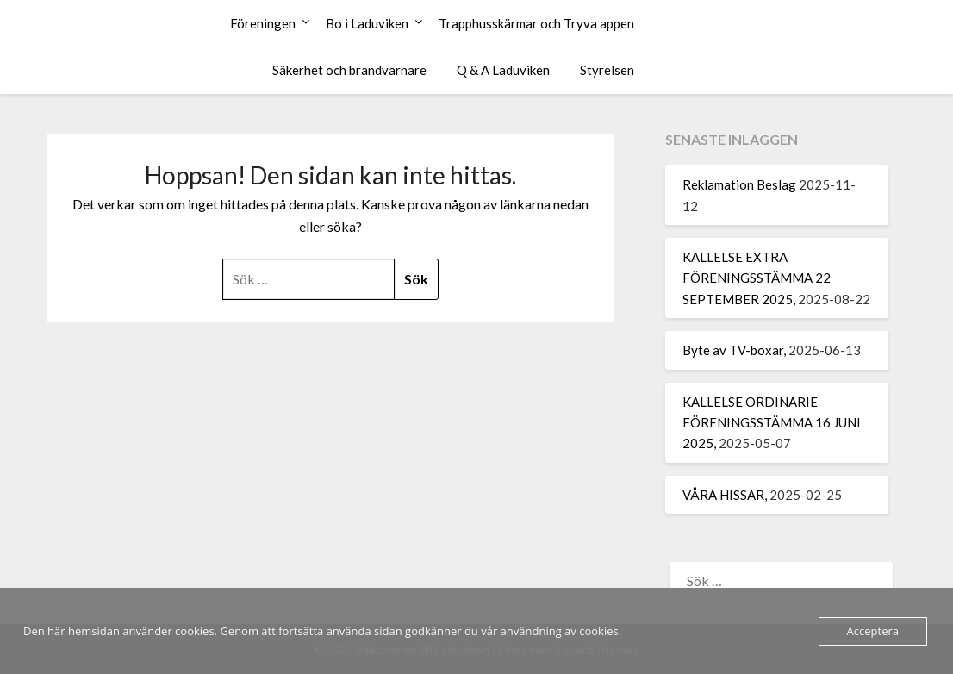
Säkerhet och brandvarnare (349, 70)
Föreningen (263, 23)
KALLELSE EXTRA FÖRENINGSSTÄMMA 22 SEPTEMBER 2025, (756, 278)
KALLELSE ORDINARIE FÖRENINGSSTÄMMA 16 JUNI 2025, (771, 423)
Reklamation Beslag (739, 184)
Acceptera (873, 631)
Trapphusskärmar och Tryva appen (536, 23)
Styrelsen (607, 70)
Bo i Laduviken (367, 23)
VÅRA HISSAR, (724, 494)
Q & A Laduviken (503, 70)
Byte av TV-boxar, (734, 350)
